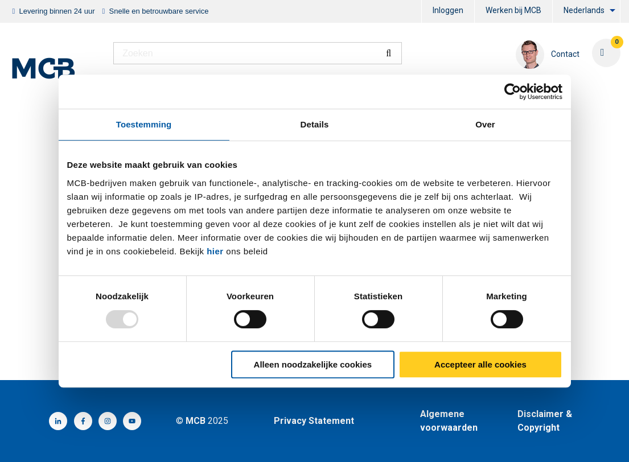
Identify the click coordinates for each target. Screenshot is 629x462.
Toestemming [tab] (144, 124)
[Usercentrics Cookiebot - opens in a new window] (512, 91)
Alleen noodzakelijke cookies (313, 364)
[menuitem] (448, 11)
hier (215, 251)
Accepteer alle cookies (480, 364)
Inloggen (448, 10)
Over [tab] (485, 124)
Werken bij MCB (513, 10)
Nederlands (584, 10)
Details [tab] (315, 124)
